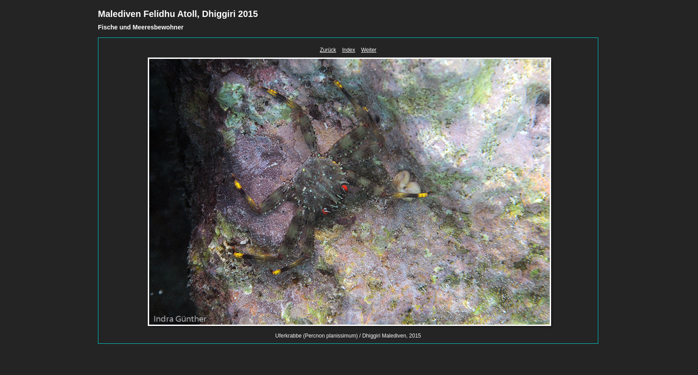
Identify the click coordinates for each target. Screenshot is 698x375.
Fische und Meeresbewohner (140, 27)
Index (348, 50)
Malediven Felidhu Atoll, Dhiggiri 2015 (178, 14)
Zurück (328, 50)
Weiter (368, 50)
